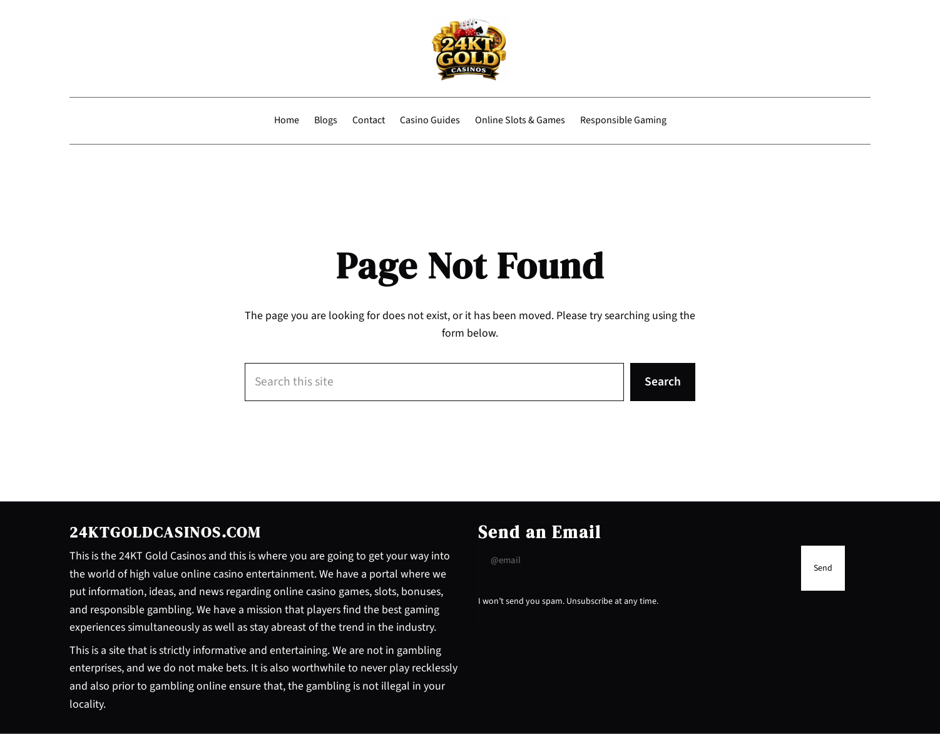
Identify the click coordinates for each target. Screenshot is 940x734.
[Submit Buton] (823, 568)
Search (663, 381)
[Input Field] (636, 560)
